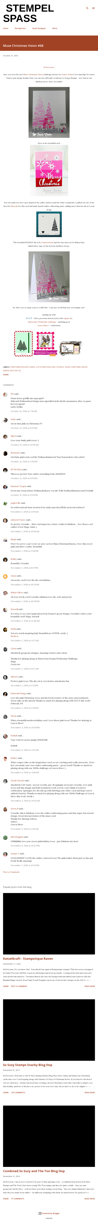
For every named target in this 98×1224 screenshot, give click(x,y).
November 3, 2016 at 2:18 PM (24, 708)
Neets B (14, 808)
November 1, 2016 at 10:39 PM (25, 601)
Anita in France (18, 519)
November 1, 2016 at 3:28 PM (24, 551)
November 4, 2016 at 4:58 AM (25, 772)
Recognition (20, 28)
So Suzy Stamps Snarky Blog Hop (27, 1065)
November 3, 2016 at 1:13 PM (24, 685)
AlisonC (14, 676)
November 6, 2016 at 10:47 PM (25, 845)
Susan (13, 716)
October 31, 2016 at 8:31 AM (24, 428)
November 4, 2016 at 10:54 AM (25, 800)
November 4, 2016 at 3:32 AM (25, 750)
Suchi (13, 629)
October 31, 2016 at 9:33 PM (24, 495)
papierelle (15, 503)
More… (55, 28)
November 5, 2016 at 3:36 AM (24, 829)
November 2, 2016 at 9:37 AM (25, 668)
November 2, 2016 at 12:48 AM (25, 621)
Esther (14, 758)
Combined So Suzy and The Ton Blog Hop (34, 1171)
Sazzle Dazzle (17, 780)
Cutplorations (47, 242)
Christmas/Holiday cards (22, 367)
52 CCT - (30, 318)
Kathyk (14, 735)
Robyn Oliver (17, 592)
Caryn (14, 648)
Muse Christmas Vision (33, 74)
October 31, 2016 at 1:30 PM (24, 461)
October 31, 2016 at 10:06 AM (25, 445)
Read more (90, 986)
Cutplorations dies (45, 367)
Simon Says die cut (12, 370)
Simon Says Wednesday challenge (42, 322)
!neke (13, 419)
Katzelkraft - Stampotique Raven (28, 958)
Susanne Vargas (18, 486)
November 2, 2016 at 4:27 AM (25, 640)
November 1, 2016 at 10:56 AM (25, 531)
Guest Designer (39, 28)
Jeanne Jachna (67, 74)
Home (5, 28)
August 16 (67, 318)
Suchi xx (14, 636)
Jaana (13, 575)
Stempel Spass (28, 13)
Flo (12, 394)
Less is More (43, 325)
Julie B (14, 436)
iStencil (60, 367)
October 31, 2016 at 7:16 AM (24, 411)
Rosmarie (15, 452)
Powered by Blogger (49, 1213)
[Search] (87, 4)
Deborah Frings (18, 693)
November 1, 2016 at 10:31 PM (25, 584)
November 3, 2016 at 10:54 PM (25, 727)
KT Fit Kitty (16, 469)
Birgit (13, 539)
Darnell (14, 609)
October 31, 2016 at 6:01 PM (24, 478)
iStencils (14, 206)
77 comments (17, 1198)
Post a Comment (11, 872)
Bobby (14, 559)
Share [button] (6, 374)
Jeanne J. (15, 853)
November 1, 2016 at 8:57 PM (24, 568)
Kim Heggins (17, 837)
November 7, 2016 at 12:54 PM (25, 865)
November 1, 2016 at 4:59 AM (24, 511)
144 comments (18, 1092)
